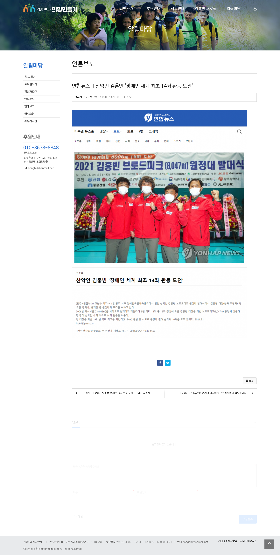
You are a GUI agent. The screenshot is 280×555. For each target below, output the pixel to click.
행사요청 (29, 113)
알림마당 (234, 9)
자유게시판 (30, 120)
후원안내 (154, 9)
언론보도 (29, 98)
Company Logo (50, 7)
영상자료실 (30, 91)
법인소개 (126, 9)
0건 (88, 97)
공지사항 (29, 76)
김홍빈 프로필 (206, 9)
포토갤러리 (30, 84)
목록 (250, 381)
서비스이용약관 (248, 541)
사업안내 (178, 9)
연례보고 (29, 106)
